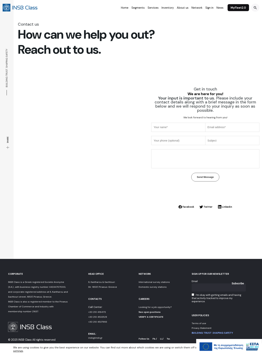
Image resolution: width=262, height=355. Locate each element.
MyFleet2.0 (238, 7)
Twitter (206, 207)
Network (196, 7)
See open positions (150, 312)
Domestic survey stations (153, 286)
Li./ (161, 338)
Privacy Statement (201, 328)
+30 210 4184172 (97, 312)
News (219, 7)
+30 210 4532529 (97, 316)
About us (182, 7)
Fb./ (155, 338)
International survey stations (154, 282)
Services (153, 7)
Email (195, 281)
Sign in (209, 7)
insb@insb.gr (95, 337)
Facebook (186, 207)
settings (18, 351)
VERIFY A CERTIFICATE (151, 316)
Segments (138, 7)
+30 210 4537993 (97, 321)
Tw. (168, 338)
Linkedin (225, 207)
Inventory (168, 7)
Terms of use (199, 323)
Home (124, 7)
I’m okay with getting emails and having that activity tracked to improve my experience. (216, 298)
